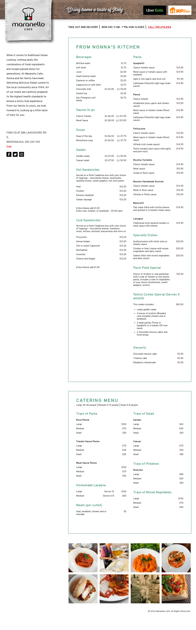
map (9, 146)
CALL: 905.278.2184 (159, 27)
